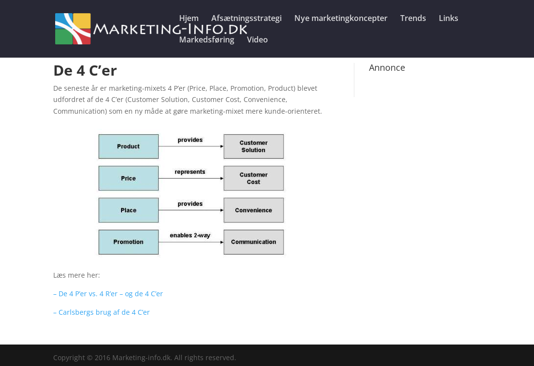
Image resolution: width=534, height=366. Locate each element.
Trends (413, 19)
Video (257, 40)
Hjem (189, 19)
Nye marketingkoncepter (341, 19)
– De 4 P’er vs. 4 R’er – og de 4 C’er (108, 293)
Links (448, 19)
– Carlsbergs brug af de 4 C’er (101, 312)
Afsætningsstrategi (246, 19)
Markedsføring (206, 40)
